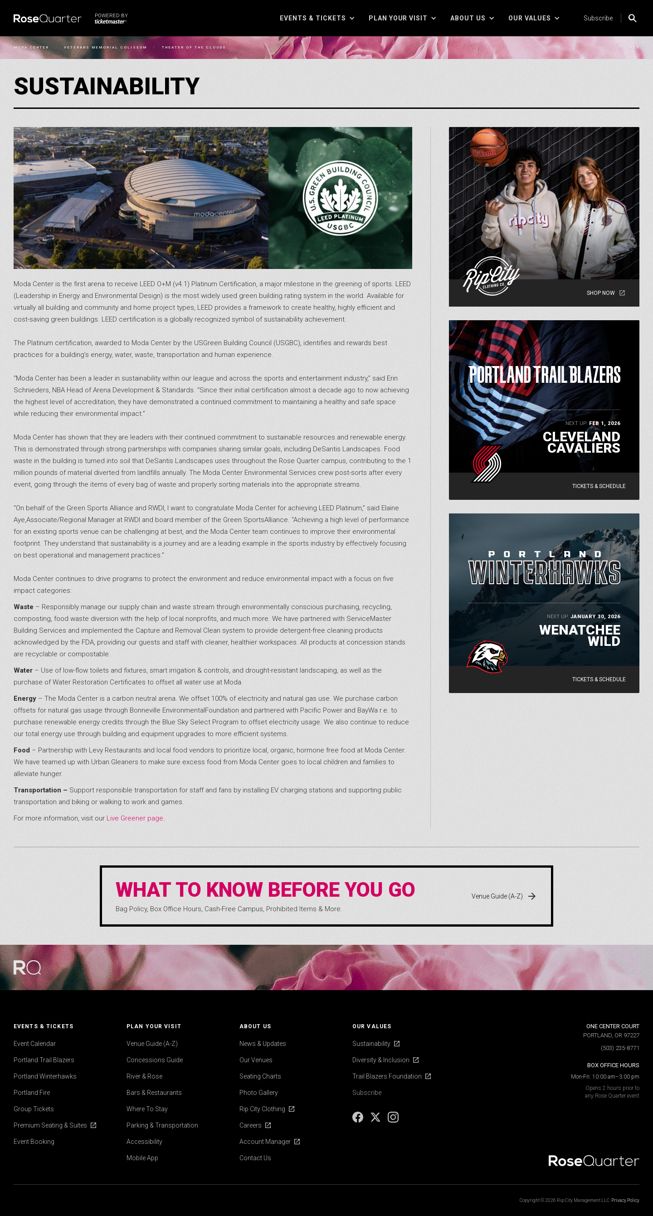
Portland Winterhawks (45, 1076)
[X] (376, 1120)
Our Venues (256, 1060)
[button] (317, 18)
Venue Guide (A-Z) (152, 1043)
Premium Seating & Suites (50, 1125)
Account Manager (265, 1141)
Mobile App (142, 1158)
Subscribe (598, 18)
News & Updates (262, 1043)
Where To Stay (147, 1109)
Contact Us (255, 1158)
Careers (250, 1125)
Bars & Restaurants (154, 1092)
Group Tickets (34, 1109)
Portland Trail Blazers (44, 1060)
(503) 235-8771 (620, 1048)
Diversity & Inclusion (380, 1060)
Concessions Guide (155, 1060)
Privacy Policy (625, 1200)
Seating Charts (260, 1076)
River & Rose (144, 1076)
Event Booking (34, 1141)
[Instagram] (393, 1120)
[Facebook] (358, 1120)
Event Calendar (35, 1043)
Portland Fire (32, 1092)
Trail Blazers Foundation (387, 1076)
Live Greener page (135, 818)
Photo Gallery (258, 1092)
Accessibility (144, 1141)
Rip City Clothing (262, 1109)
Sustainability (371, 1043)
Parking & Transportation (162, 1125)
